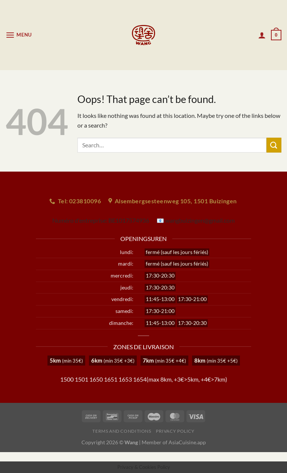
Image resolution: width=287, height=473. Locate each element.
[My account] (262, 35)
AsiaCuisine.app (187, 442)
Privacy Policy (175, 431)
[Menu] (19, 35)
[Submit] (273, 145)
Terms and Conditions (121, 431)
